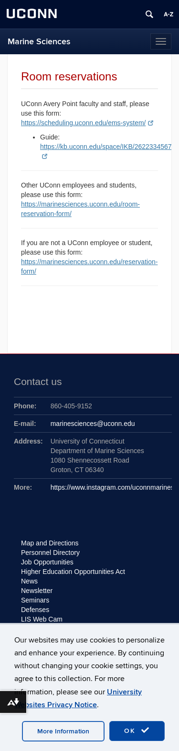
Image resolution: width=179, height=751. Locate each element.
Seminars (35, 600)
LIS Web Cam (42, 619)
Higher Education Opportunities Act (73, 571)
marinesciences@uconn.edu (93, 423)
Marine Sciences (39, 42)
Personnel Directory (50, 552)
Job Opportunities (47, 562)
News (29, 581)
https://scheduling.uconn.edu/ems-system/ (87, 123)
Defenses (35, 609)
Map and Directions (50, 543)
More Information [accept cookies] (63, 731)
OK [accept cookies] (137, 730)
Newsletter (37, 590)
